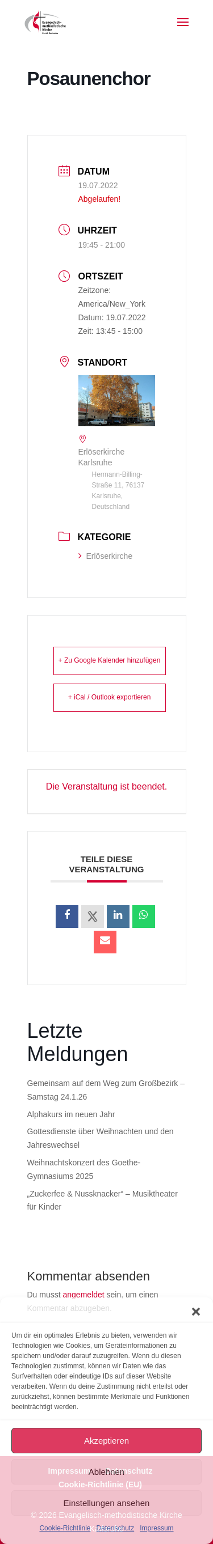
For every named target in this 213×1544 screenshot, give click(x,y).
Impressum (156, 1528)
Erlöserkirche (105, 556)
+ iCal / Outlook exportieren (109, 697)
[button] (196, 1311)
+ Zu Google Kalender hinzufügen (110, 660)
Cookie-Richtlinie (64, 1528)
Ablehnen (106, 1472)
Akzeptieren (106, 1440)
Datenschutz (116, 1528)
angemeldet (84, 1294)
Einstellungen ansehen (107, 1503)
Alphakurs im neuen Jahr (71, 1114)
